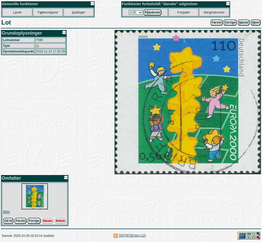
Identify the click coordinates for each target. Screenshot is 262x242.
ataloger (78, 12)
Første (216, 22)
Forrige (34, 221)
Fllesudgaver (48, 12)
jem (255, 22)
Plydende (152, 12)
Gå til (8, 221)
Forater (183, 12)
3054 (6, 212)
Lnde (17, 12)
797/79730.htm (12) (132, 235)
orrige (230, 22)
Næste (47, 221)
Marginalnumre (214, 12)
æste (244, 22)
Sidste (60, 221)
